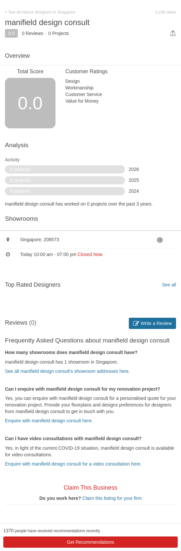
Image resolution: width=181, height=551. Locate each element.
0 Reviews (32, 33)
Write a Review (152, 323)
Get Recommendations (90, 542)
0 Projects (58, 33)
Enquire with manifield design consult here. (49, 420)
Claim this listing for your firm (112, 498)
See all (169, 284)
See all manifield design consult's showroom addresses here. (67, 371)
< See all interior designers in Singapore (40, 12)
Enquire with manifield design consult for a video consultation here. (73, 464)
